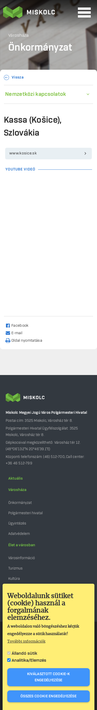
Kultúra (14, 579)
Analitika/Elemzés (29, 660)
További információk (26, 641)
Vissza (18, 77)
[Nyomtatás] (26, 340)
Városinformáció (21, 558)
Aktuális (15, 479)
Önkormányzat (20, 503)
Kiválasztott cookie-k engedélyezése (48, 677)
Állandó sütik (24, 653)
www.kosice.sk (23, 153)
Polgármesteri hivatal (25, 513)
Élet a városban (21, 545)
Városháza (17, 490)
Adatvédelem (19, 534)
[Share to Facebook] (19, 325)
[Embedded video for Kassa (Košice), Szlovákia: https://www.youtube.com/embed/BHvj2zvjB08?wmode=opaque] (48, 202)
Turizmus (15, 568)
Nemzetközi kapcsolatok (35, 94)
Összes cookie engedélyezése (48, 696)
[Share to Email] (16, 333)
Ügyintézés (17, 523)
